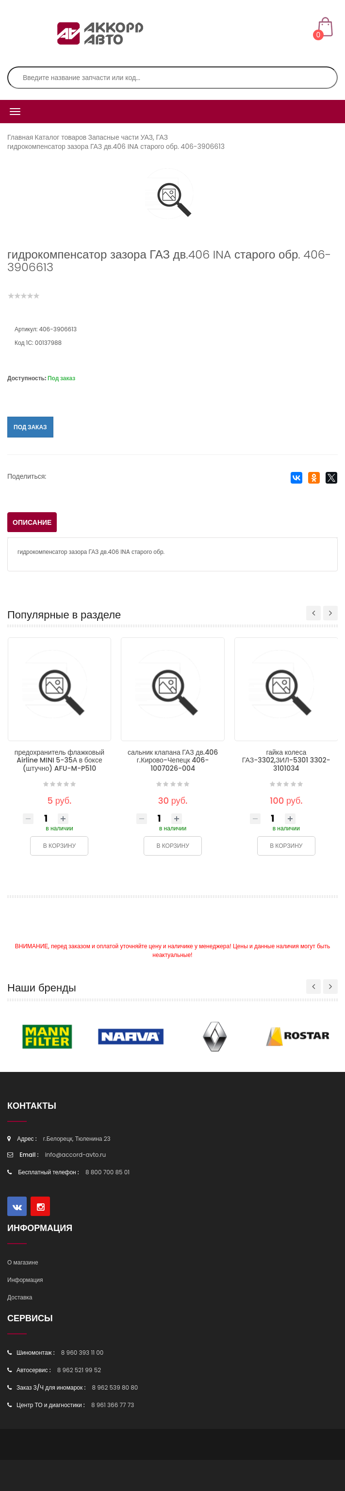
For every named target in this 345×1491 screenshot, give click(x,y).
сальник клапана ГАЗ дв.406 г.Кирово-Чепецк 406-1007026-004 (173, 760)
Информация (25, 1280)
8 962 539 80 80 (115, 1387)
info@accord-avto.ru (75, 1155)
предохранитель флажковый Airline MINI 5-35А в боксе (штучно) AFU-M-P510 (59, 760)
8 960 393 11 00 (82, 1352)
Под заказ (30, 427)
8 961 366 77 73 (112, 1405)
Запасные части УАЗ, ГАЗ (127, 137)
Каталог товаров (61, 137)
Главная (20, 137)
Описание (32, 522)
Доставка (20, 1297)
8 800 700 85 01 (107, 1172)
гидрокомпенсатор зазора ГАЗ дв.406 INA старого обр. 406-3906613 (116, 146)
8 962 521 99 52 (79, 1370)
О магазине (22, 1262)
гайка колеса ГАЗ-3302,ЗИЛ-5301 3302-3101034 (286, 760)
